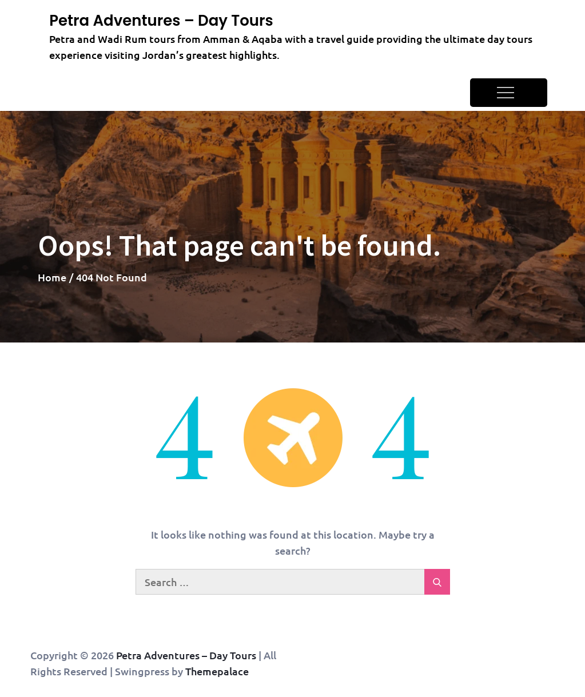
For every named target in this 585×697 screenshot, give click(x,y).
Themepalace (217, 671)
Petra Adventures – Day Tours (161, 20)
